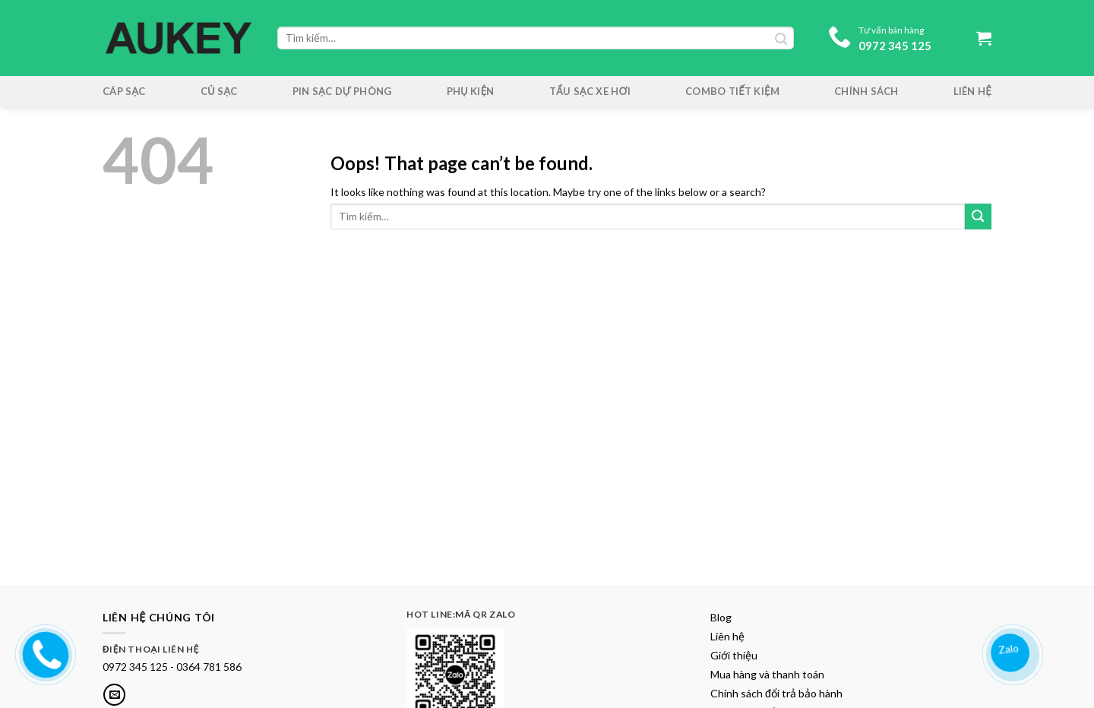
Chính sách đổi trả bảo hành (776, 693)
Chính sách (866, 91)
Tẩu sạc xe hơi (590, 91)
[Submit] (978, 217)
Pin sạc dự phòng (342, 91)
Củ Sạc (219, 91)
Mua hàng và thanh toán (767, 674)
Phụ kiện (471, 91)
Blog (721, 617)
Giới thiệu (733, 655)
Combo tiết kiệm (732, 91)
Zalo (1009, 648)
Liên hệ (972, 91)
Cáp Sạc (124, 91)
